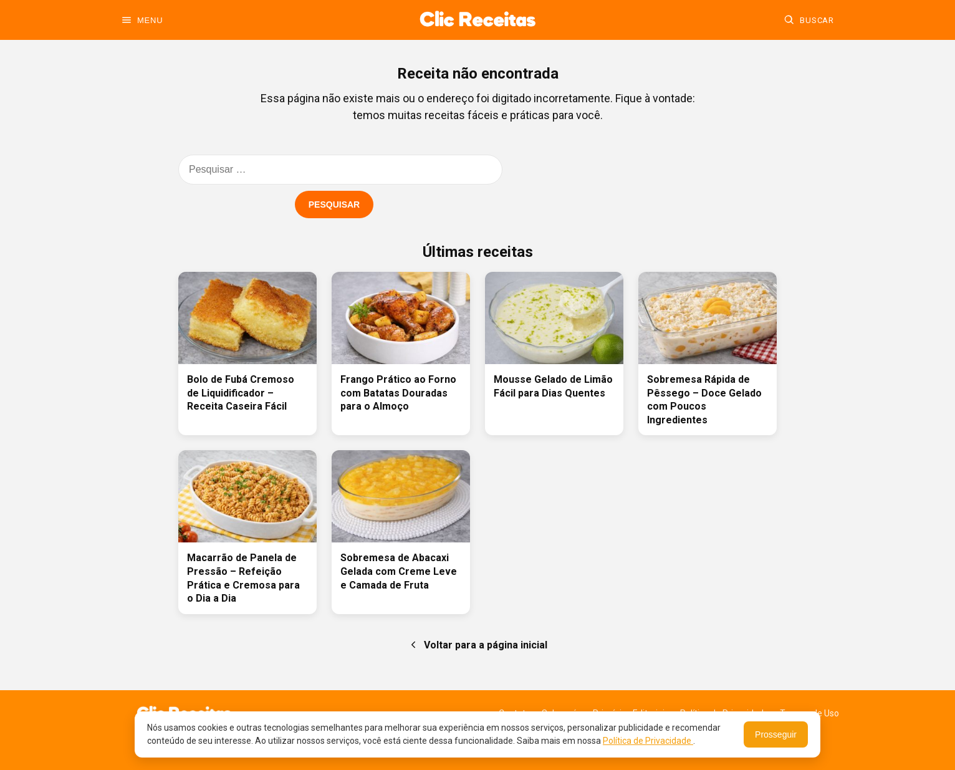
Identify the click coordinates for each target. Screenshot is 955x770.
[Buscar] (809, 20)
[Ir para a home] (477, 20)
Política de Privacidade (648, 741)
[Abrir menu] (142, 20)
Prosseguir (776, 734)
